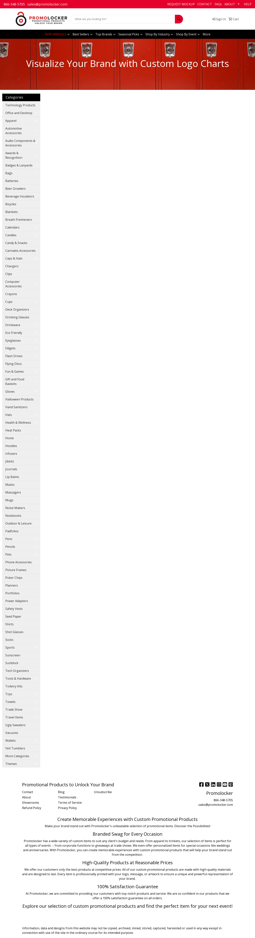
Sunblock (11, 663)
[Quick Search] (122, 19)
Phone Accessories (18, 562)
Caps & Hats (13, 258)
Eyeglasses (13, 340)
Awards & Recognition (13, 155)
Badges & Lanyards (18, 165)
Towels (10, 702)
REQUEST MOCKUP (181, 4)
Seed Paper (13, 616)
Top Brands (103, 34)
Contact (27, 792)
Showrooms (30, 802)
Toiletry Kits (13, 686)
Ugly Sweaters (15, 725)
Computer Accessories (13, 284)
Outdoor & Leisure (18, 523)
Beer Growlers (15, 189)
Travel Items (14, 717)
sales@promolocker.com (47, 4)
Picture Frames (15, 570)
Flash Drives (13, 356)
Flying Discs (13, 364)
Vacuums (11, 733)
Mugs (9, 500)
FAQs (218, 4)
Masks (10, 485)
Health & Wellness (18, 422)
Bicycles (10, 204)
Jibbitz (9, 461)
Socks (9, 640)
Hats (8, 415)
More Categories (17, 756)
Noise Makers (15, 508)
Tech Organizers (17, 671)
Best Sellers (81, 34)
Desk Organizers (17, 309)
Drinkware (12, 325)
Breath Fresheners (18, 220)
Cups (8, 302)
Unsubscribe (103, 792)
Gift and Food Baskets (14, 381)
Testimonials (67, 797)
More (206, 34)
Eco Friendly (13, 333)
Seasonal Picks (128, 34)
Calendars (12, 227)
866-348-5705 (14, 4)
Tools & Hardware (18, 678)
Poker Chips (13, 578)
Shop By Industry (157, 34)
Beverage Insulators (19, 196)
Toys (8, 694)
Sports (10, 647)
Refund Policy (31, 808)
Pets (8, 554)
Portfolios (12, 593)
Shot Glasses (14, 632)
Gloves (10, 391)
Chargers (12, 266)
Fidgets (10, 348)
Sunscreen (12, 655)
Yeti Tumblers (15, 748)
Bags (8, 173)
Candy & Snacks (16, 243)
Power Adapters (16, 601)
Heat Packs (13, 430)
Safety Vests (14, 609)
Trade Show (13, 709)
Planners (11, 585)
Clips (8, 274)
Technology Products (20, 105)
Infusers (11, 454)
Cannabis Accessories (20, 251)
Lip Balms (12, 477)
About (26, 797)
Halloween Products (19, 399)
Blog (61, 792)
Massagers (13, 492)
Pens (8, 539)
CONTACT (204, 4)
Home (9, 438)
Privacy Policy (67, 808)
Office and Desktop (18, 113)
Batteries (11, 181)
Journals (11, 469)
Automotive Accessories (13, 130)
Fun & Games (14, 371)
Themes (11, 764)
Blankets (11, 212)
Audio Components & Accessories (20, 143)
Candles (10, 235)
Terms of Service (70, 802)
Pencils (10, 547)
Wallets (10, 740)
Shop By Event (186, 34)
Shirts (9, 624)
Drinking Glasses (17, 317)
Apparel (10, 121)
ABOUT (229, 4)
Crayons (11, 294)
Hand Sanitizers (16, 407)
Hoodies (11, 446)
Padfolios (12, 531)
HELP (247, 4)
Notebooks (13, 516)
